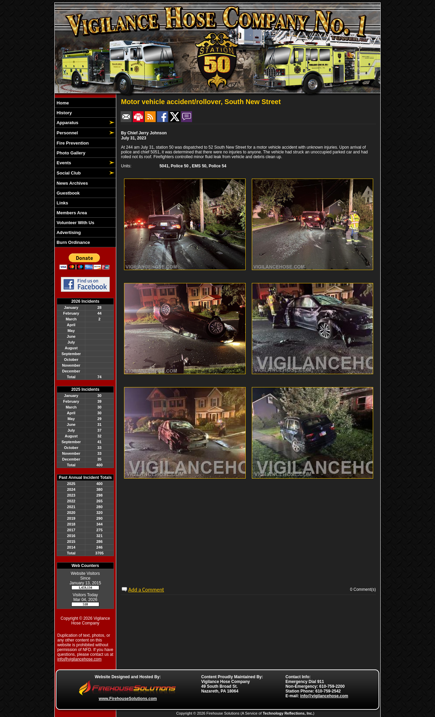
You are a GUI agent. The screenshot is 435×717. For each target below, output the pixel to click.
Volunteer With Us (74, 222)
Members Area (71, 212)
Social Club (68, 173)
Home (62, 102)
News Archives (71, 183)
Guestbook (67, 193)
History (63, 112)
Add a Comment (146, 589)
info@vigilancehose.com (79, 659)
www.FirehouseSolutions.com (128, 698)
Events (63, 162)
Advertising (68, 232)
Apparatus (66, 122)
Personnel (66, 132)
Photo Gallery (70, 152)
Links (61, 202)
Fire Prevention (72, 143)
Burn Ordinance (72, 242)
